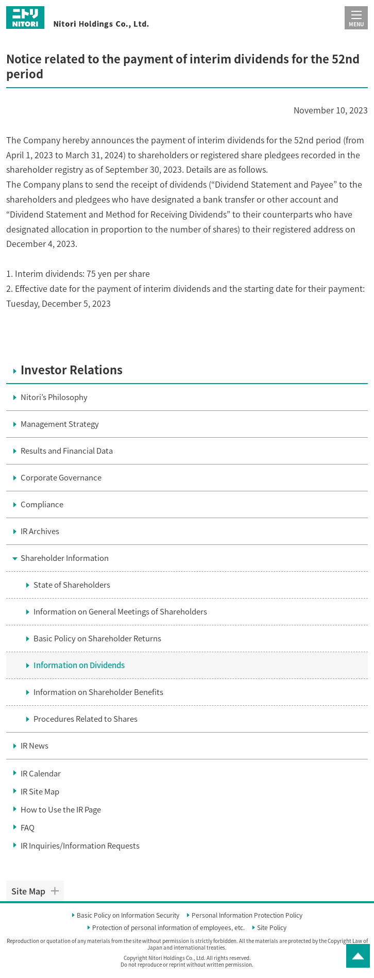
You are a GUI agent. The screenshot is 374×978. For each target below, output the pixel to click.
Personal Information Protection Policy (247, 915)
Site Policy (271, 928)
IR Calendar (41, 773)
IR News (34, 745)
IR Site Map (40, 791)
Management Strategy (60, 423)
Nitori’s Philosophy (54, 397)
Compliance (42, 504)
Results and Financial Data (67, 450)
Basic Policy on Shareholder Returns (97, 638)
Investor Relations (72, 370)
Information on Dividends (79, 665)
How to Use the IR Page (61, 809)
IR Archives (40, 531)
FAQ (28, 827)
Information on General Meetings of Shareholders (120, 611)
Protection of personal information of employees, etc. (168, 928)
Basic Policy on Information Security (128, 915)
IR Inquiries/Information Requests (80, 845)
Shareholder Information (65, 557)
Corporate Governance (61, 477)
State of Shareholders (71, 584)
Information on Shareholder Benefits (98, 692)
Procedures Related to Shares (85, 718)
